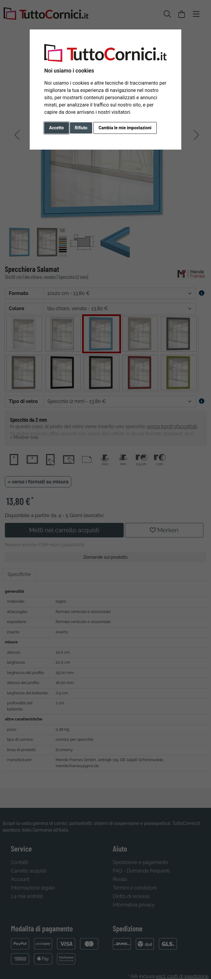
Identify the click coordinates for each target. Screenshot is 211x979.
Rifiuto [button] (81, 127)
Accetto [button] (56, 127)
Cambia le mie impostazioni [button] (125, 127)
